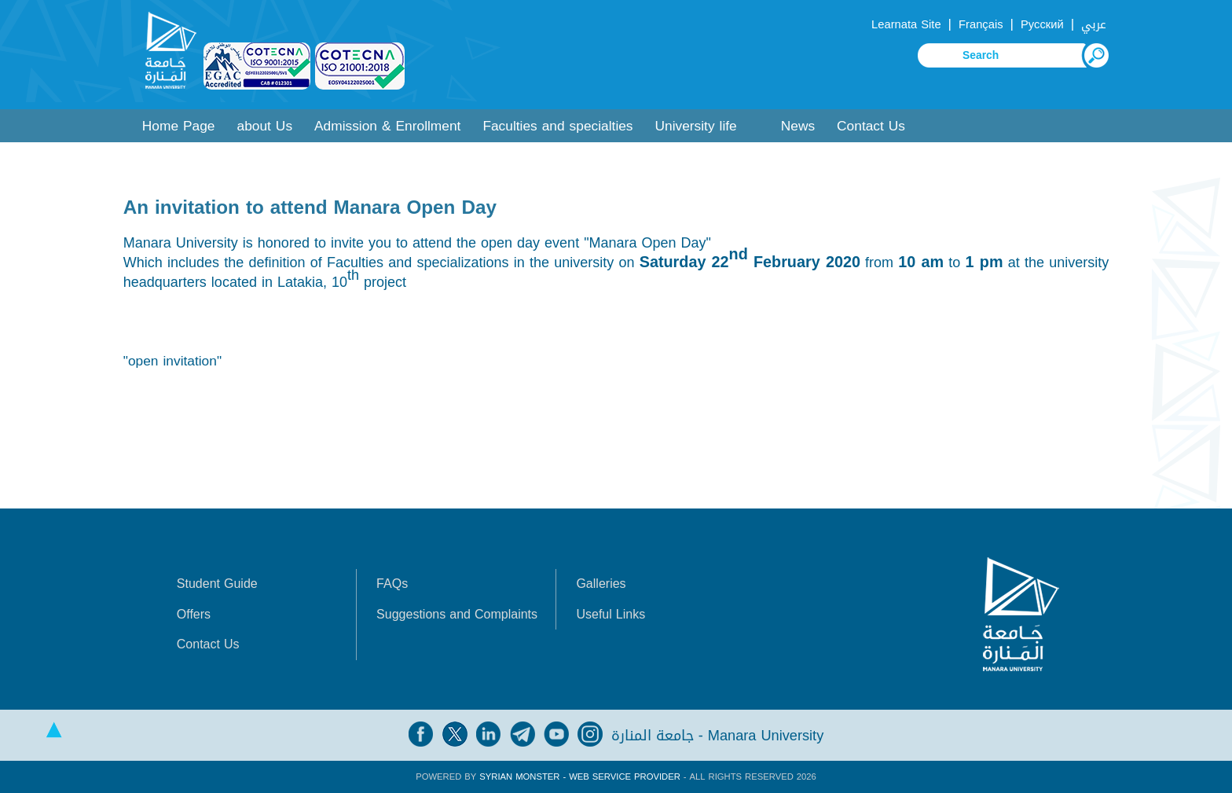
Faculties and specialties (557, 126)
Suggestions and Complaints (456, 614)
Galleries (600, 583)
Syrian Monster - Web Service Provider (579, 777)
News (798, 126)
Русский (1042, 24)
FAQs (392, 583)
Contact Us (871, 126)
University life (696, 126)
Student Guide (217, 583)
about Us (265, 126)
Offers (194, 614)
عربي (1093, 24)
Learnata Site (905, 24)
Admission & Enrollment (387, 126)
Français (981, 24)
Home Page (178, 126)
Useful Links (610, 614)
